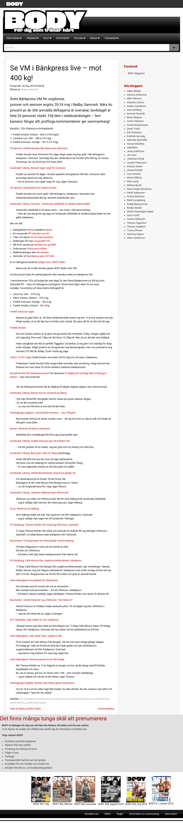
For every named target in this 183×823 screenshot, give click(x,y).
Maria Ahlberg (134, 177)
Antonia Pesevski (136, 113)
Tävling (78, 38)
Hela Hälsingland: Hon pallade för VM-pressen (34, 580)
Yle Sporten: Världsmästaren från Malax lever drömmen (39, 148)
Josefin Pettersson (137, 162)
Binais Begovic (134, 117)
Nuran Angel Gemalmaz (139, 189)
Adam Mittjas (134, 91)
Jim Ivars (132, 155)
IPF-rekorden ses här (38, 233)
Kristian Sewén (134, 166)
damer (49, 229)
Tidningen (110, 38)
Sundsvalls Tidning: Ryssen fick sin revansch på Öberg (38, 393)
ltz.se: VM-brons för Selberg (24, 508)
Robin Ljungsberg (136, 200)
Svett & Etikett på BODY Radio (25, 708)
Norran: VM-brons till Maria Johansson (30, 428)
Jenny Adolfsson (135, 151)
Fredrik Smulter (18, 327)
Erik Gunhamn (134, 132)
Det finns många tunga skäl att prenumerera (53, 718)
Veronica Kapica (135, 234)
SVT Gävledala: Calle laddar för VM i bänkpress (34, 619)
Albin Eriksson (134, 98)
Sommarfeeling (106, 708)
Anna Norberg (134, 110)
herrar (31, 229)
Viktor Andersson (136, 238)
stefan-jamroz (17, 702)
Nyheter (61, 38)
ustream (44, 252)
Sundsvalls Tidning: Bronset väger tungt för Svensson (37, 168)
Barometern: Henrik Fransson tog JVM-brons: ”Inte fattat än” (41, 600)
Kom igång (12, 38)
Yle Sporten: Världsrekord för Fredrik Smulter (33, 187)
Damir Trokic (133, 128)
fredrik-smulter (45, 699)
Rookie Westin (134, 207)
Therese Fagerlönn (136, 223)
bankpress (31, 699)
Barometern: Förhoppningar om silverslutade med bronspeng (41, 540)
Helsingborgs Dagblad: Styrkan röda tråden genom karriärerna (42, 683)
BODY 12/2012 (19, 357)
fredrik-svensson (63, 699)
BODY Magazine (136, 73)
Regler (120, 814)
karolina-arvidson (82, 699)
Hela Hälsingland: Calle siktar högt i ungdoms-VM (36, 636)
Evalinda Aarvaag (136, 136)
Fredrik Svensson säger (22, 311)
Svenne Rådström (136, 219)
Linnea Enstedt (134, 170)
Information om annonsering (144, 814)
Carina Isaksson (135, 121)
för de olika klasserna (42, 237)
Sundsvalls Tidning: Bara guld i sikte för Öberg (34, 453)
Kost (46, 38)
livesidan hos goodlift (45, 244)
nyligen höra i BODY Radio (51, 262)
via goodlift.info (42, 241)
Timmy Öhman (134, 230)
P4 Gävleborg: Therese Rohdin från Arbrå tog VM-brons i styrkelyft (44, 524)
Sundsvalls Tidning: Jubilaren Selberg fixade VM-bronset (39, 492)
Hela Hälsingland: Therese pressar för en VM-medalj (37, 659)
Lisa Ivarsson (134, 174)
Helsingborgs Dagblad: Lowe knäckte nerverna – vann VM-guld (42, 412)
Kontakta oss (92, 814)
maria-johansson (100, 699)
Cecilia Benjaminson (137, 125)
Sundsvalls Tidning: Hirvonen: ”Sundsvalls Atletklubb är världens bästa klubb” (50, 204)
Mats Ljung (133, 181)
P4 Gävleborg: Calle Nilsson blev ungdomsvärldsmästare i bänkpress (46, 560)
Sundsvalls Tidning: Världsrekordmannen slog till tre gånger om (43, 473)
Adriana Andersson (137, 94)
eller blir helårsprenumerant (35, 373)
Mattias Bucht (134, 185)
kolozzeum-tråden (37, 248)
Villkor (107, 814)
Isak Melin (132, 147)
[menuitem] (13, 38)
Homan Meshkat (135, 143)
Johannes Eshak (135, 158)
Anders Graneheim (136, 106)
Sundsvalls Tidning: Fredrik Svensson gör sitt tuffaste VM (40, 441)
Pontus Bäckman (136, 196)
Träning (31, 38)
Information (171, 814)
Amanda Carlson (135, 102)
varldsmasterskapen (36, 702)
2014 (22, 699)
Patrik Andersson (136, 192)
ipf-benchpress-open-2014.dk (39, 256)
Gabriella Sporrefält (137, 140)
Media (93, 38)
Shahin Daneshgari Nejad (140, 211)
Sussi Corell (133, 215)
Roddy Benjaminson (137, 204)
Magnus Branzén (29, 89)
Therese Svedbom (136, 226)
